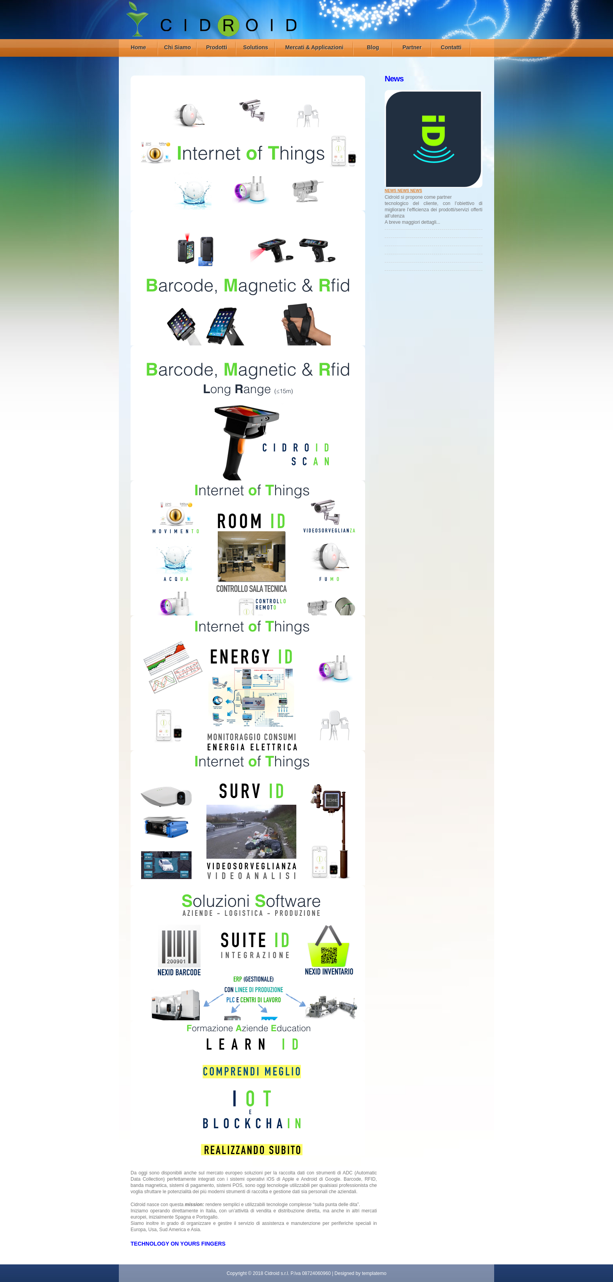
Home (138, 47)
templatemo (374, 1273)
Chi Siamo (177, 47)
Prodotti (216, 47)
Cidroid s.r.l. (277, 1273)
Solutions (255, 47)
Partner (411, 47)
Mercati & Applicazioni (314, 47)
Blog (373, 47)
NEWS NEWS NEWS (403, 191)
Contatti (451, 47)
